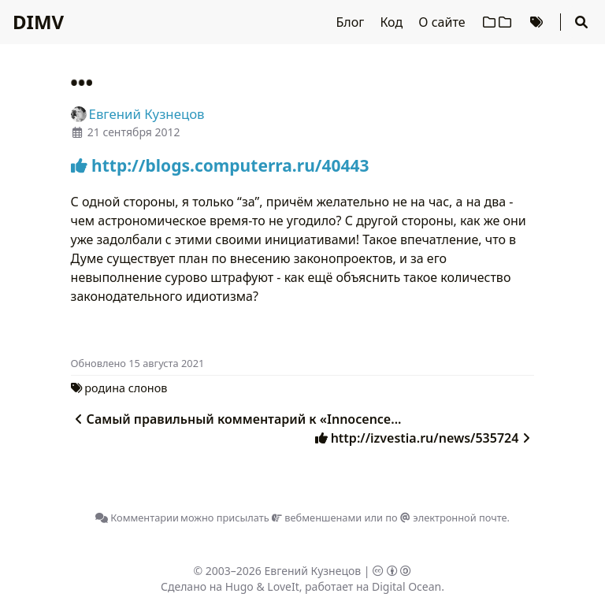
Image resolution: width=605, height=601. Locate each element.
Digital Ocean (406, 586)
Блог (352, 22)
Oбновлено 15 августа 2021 (138, 363)
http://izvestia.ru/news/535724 (425, 438)
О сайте (443, 22)
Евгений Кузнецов (313, 570)
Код (393, 22)
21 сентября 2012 (133, 131)
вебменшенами (317, 517)
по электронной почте (446, 517)
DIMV (38, 22)
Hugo (239, 586)
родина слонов (125, 387)
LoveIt (283, 586)
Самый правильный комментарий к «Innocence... (236, 419)
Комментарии (137, 517)
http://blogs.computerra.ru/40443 (220, 165)
